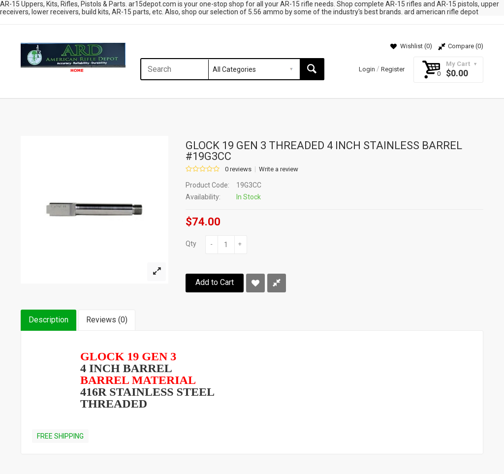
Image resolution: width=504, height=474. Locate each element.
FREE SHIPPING (60, 436)
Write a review (278, 169)
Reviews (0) (106, 319)
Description (48, 319)
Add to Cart (214, 282)
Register (393, 69)
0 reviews (238, 169)
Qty (191, 244)
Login (367, 69)
